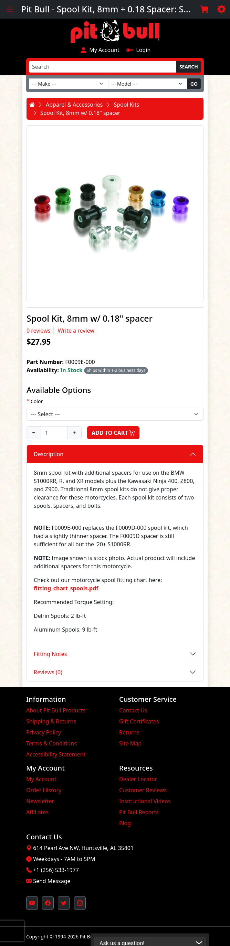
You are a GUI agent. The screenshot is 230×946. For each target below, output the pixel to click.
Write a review (76, 330)
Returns (129, 732)
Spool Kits (126, 104)
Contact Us (133, 710)
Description (48, 454)
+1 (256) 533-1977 (56, 870)
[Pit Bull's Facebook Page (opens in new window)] (48, 903)
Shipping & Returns (51, 721)
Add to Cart (113, 433)
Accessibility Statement (55, 754)
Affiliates (37, 812)
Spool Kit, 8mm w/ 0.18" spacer (80, 113)
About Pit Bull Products (56, 710)
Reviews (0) (48, 672)
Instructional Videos (145, 801)
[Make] (68, 83)
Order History (43, 790)
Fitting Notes (50, 654)
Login (138, 50)
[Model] (148, 83)
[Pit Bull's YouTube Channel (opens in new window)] (32, 903)
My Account (99, 50)
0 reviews (39, 330)
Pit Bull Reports (139, 812)
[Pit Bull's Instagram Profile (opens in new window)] (80, 903)
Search (188, 66)
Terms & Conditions (51, 743)
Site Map (130, 743)
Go (194, 83)
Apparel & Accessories (74, 104)
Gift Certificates (139, 721)
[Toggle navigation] (9, 9)
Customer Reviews (143, 790)
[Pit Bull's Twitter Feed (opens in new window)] (64, 903)
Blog (125, 823)
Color (37, 401)
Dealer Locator (138, 779)
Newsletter (40, 801)
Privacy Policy (43, 732)
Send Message (51, 881)
